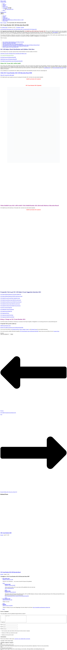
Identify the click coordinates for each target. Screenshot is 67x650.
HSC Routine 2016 (6, 578)
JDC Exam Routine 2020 (5, 532)
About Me (4, 4)
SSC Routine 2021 (33, 29)
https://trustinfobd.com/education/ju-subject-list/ (41, 607)
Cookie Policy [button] (6, 8)
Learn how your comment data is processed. (22, 640)
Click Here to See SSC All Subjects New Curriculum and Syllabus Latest (13, 53)
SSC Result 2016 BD (6, 598)
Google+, (27, 329)
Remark (10, 649)
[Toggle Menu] (10, 8)
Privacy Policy (5, 6)
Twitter (20, 329)
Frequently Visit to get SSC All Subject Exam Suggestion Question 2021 (15, 45)
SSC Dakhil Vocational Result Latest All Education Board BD (11, 61)
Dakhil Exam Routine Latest (5, 325)
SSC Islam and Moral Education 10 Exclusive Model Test (10, 294)
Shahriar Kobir (7, 584)
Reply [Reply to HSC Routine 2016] (4, 583)
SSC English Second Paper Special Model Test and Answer (11, 301)
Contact (4, 5)
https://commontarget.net (9, 588)
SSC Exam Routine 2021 (18, 29)
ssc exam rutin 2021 (26, 29)
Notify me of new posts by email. (8, 636)
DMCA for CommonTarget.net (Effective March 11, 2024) (13, 19)
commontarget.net (47, 67)
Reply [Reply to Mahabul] (4, 609)
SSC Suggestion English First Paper (6, 315)
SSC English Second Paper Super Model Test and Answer (10, 300)
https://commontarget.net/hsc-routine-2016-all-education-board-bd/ (17, 595)
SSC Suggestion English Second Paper (7, 316)
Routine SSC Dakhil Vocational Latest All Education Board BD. (11, 327)
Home (4, 3)
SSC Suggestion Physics (4, 313)
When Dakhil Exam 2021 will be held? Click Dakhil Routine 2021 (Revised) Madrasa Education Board (21, 44)
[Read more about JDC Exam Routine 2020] (33, 530)
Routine (4, 22)
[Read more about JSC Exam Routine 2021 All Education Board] (33, 570)
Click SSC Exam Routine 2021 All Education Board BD (13, 43)
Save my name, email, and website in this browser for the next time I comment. (16, 632)
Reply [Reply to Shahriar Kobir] (6, 590)
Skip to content (3, 0)
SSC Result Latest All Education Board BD (8, 57)
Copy (12, 334)
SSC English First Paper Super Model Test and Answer (10, 303)
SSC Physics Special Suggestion (6, 307)
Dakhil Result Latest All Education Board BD (8, 59)
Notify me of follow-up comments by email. (9, 634)
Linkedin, (24, 329)
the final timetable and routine (58, 67)
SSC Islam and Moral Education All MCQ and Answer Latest (11, 296)
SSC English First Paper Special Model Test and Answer (10, 305)
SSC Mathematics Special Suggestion (7, 309)
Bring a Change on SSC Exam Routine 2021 (10, 46)
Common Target (3, 1)
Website (1, 630)
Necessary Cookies (5, 646)
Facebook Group (34, 329)
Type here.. (3, 623)
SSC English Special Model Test (6, 311)
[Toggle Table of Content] (1, 40)
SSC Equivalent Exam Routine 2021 (6, 29)
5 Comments (18, 27)
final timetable (55, 32)
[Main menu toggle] (2, 13)
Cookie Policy (5, 17)
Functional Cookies (5, 649)
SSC (65, 67)
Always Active (11, 646)
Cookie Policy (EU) (9, 9)
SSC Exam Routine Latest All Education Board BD (29, 331)
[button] (8, 8)
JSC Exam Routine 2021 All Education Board (10, 572)
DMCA (4, 10)
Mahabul (4, 604)
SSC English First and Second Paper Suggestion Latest (10, 298)
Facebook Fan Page (15, 329)
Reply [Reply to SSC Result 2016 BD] (4, 603)
